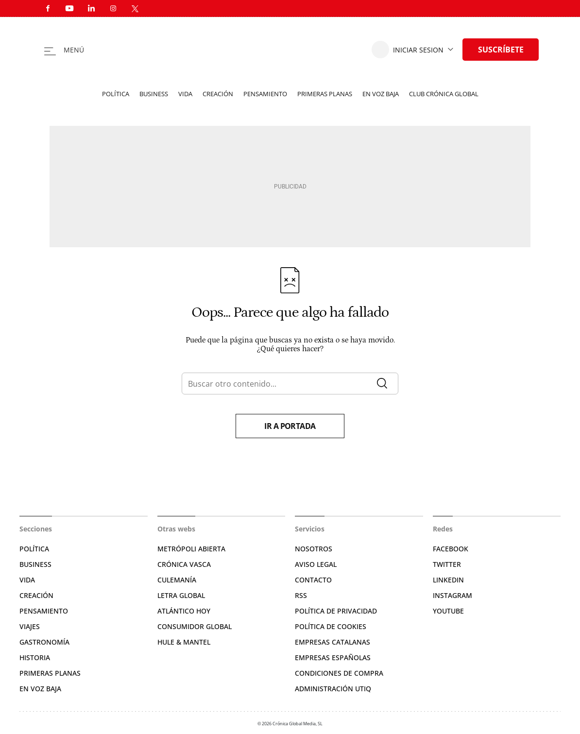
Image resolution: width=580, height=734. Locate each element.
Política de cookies (330, 626)
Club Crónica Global (443, 93)
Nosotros (313, 548)
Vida (185, 93)
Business (153, 93)
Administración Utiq (333, 688)
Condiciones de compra (339, 673)
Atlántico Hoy (183, 610)
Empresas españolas (333, 657)
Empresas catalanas (332, 642)
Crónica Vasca (184, 564)
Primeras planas (324, 93)
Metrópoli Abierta (191, 548)
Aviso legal (316, 564)
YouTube (448, 610)
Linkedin (448, 579)
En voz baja (380, 93)
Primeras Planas (50, 673)
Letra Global (181, 595)
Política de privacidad (336, 610)
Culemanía (176, 579)
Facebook (450, 548)
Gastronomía (44, 642)
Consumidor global (194, 626)
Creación (218, 93)
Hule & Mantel (183, 642)
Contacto (313, 579)
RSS (301, 595)
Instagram (452, 595)
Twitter (447, 564)
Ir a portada (290, 426)
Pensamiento (265, 93)
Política (115, 93)
